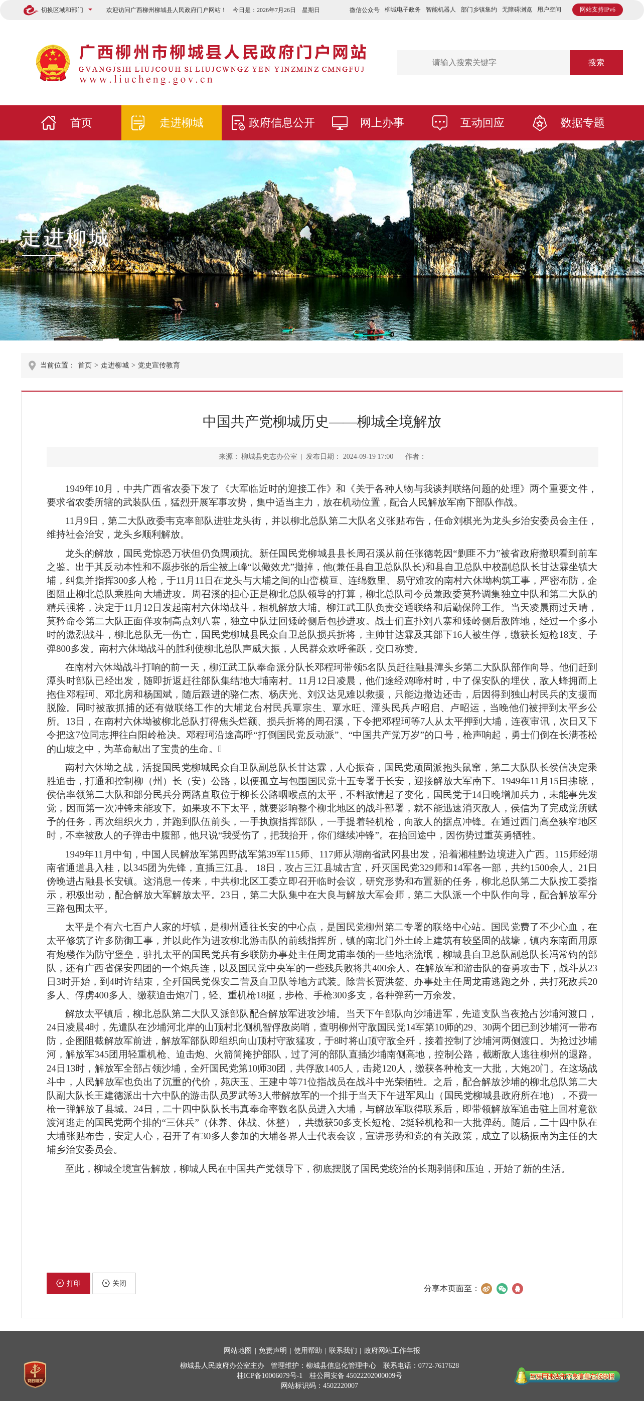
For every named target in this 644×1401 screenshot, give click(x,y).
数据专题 (583, 122)
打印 (68, 1283)
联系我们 (343, 1350)
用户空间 (549, 9)
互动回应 (482, 122)
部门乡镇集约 (479, 9)
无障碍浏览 (517, 9)
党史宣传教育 (159, 365)
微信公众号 (365, 10)
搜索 (596, 62)
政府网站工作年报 (392, 1350)
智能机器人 (441, 9)
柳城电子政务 (403, 9)
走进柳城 (181, 122)
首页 (81, 122)
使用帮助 (308, 1350)
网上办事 (382, 122)
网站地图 (238, 1350)
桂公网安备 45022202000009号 (356, 1375)
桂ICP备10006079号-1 (269, 1375)
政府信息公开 (282, 122)
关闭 (114, 1283)
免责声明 (273, 1350)
